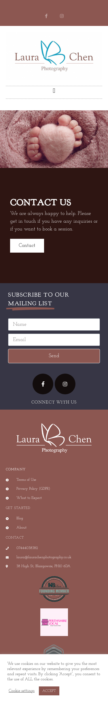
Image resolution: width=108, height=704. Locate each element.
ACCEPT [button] (49, 691)
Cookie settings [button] (22, 691)
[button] (54, 91)
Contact (27, 245)
